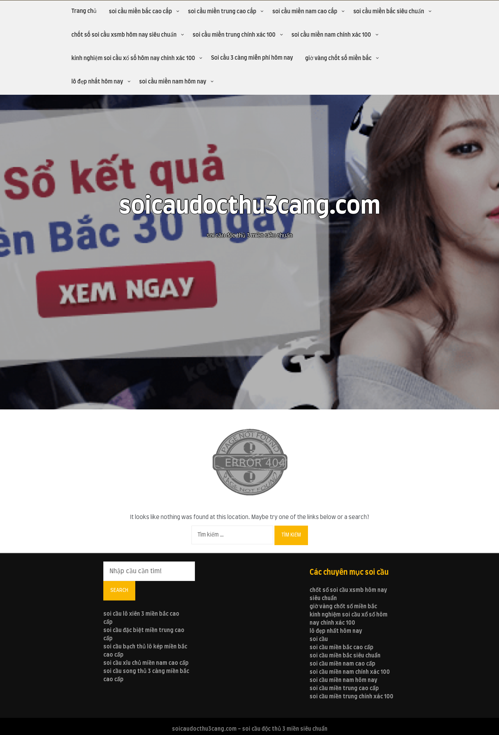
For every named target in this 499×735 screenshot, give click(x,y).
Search (119, 590)
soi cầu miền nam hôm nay (172, 82)
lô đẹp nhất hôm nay (97, 82)
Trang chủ (84, 11)
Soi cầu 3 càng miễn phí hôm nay (252, 58)
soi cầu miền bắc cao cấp (140, 11)
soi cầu (319, 639)
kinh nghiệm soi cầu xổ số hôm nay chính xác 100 (133, 58)
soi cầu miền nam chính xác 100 (331, 35)
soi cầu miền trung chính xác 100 (234, 35)
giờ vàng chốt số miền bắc (338, 58)
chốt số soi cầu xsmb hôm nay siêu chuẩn (124, 35)
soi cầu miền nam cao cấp (304, 11)
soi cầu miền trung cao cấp (222, 11)
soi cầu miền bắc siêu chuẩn (388, 11)
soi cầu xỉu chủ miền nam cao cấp (146, 663)
